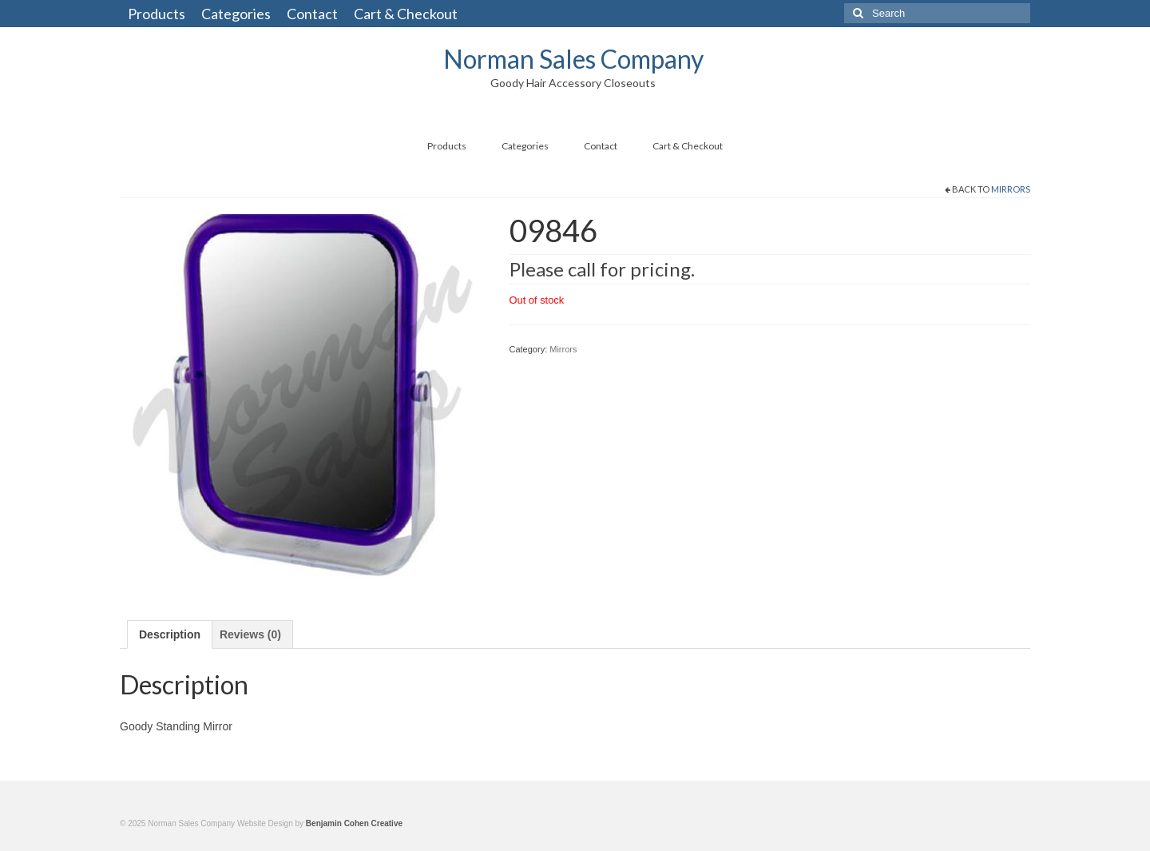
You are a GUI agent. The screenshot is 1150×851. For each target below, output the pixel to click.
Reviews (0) (250, 634)
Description (169, 634)
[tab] (169, 634)
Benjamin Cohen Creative (354, 823)
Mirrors (1010, 189)
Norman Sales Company (573, 58)
